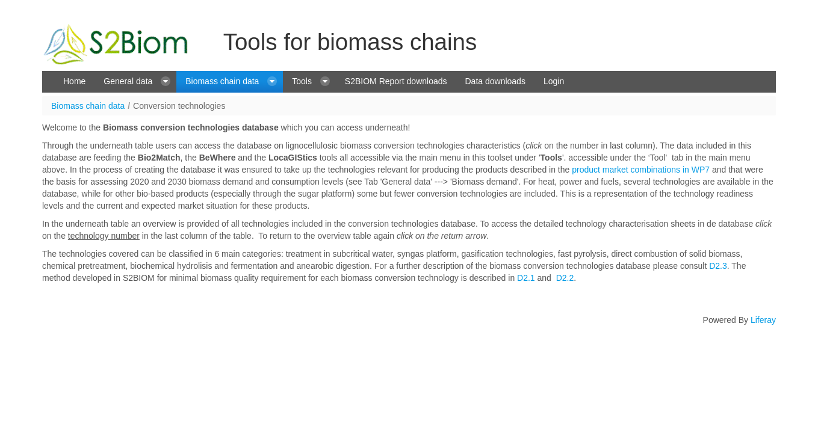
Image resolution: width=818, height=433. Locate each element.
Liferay (763, 320)
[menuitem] (74, 82)
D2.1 (526, 278)
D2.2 (565, 278)
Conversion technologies (179, 106)
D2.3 (718, 266)
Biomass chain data (88, 106)
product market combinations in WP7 (641, 169)
